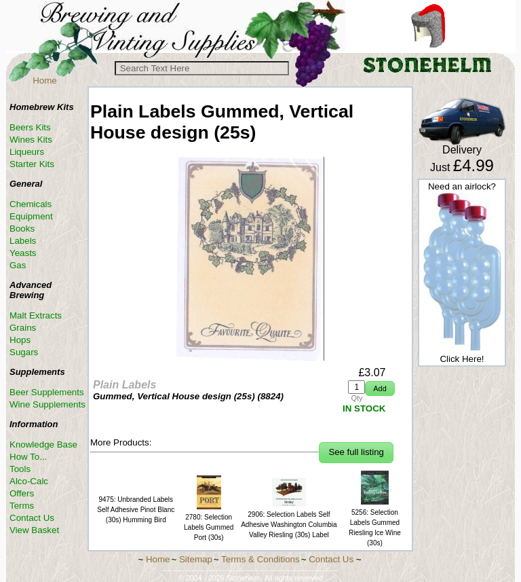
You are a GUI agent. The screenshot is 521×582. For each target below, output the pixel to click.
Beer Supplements (46, 392)
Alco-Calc (28, 481)
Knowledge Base (43, 444)
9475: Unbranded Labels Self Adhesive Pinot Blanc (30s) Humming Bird (135, 510)
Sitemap (195, 559)
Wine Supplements (47, 404)
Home (45, 80)
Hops (20, 340)
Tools (20, 469)
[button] (379, 389)
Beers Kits (30, 127)
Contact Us (31, 518)
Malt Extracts (35, 315)
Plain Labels (124, 384)
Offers (21, 493)
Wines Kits (30, 139)
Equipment (31, 216)
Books (22, 228)
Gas (17, 265)
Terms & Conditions (260, 559)
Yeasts (23, 253)
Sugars (23, 352)
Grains (22, 328)
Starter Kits (31, 164)
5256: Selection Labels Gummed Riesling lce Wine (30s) (375, 522)
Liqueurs (26, 152)
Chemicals (30, 204)
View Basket (34, 530)
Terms (21, 506)
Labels (22, 241)
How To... (28, 457)
